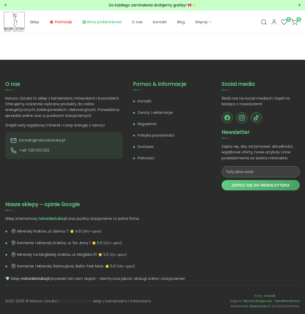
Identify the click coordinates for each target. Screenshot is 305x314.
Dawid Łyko (258, 306)
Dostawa (145, 146)
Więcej (203, 22)
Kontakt (160, 22)
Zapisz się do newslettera (261, 185)
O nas (137, 22)
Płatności (146, 158)
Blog (181, 22)
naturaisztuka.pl (74, 301)
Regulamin (147, 123)
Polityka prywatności (156, 135)
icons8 (269, 296)
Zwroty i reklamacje (155, 112)
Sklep (34, 22)
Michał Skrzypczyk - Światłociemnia (271, 301)
